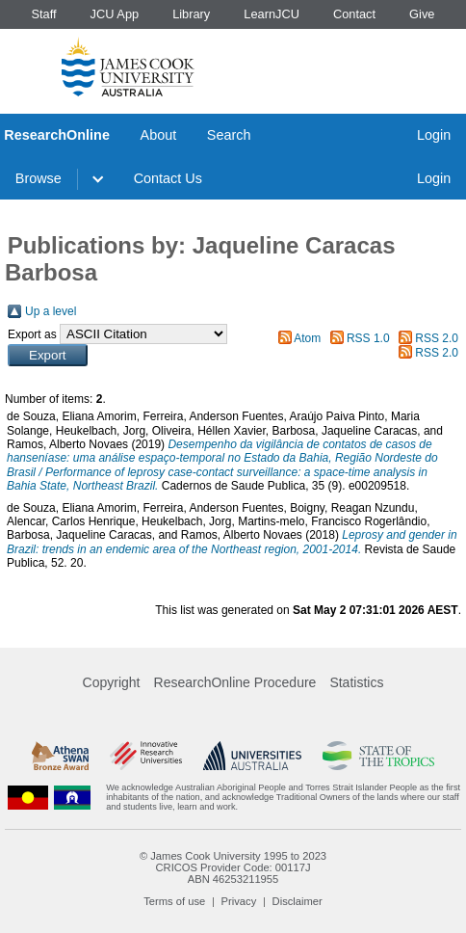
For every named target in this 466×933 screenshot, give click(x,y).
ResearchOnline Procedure (235, 682)
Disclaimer (297, 901)
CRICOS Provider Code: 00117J (232, 867)
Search (229, 135)
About (159, 135)
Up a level (50, 311)
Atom (307, 338)
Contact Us (168, 178)
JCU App (115, 14)
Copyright (112, 682)
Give (421, 14)
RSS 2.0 (436, 338)
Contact (354, 14)
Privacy (239, 901)
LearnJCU (271, 14)
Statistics (356, 682)
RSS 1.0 (368, 338)
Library (191, 14)
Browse (38, 178)
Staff (43, 14)
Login (434, 135)
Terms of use (174, 901)
